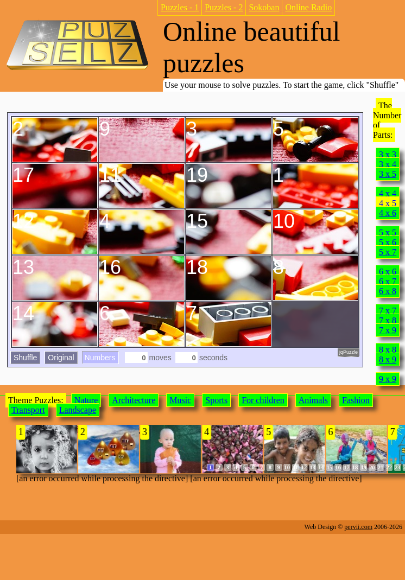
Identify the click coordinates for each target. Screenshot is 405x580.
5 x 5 (387, 232)
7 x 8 (387, 320)
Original (61, 357)
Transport (28, 410)
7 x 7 (387, 310)
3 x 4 (387, 164)
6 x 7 (387, 281)
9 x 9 (387, 379)
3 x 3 (387, 154)
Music (180, 400)
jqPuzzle (348, 352)
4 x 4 (387, 193)
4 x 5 (387, 203)
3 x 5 (387, 174)
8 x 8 (387, 349)
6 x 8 (387, 291)
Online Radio (308, 7)
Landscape (77, 410)
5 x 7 (387, 252)
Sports (216, 400)
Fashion (356, 400)
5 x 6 (387, 242)
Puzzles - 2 (224, 7)
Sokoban (264, 7)
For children (263, 400)
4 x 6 (387, 213)
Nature (86, 400)
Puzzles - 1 (180, 7)
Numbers (100, 357)
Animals (313, 400)
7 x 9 (387, 330)
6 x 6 (387, 271)
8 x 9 (387, 359)
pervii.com (358, 527)
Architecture (133, 400)
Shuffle (25, 357)
